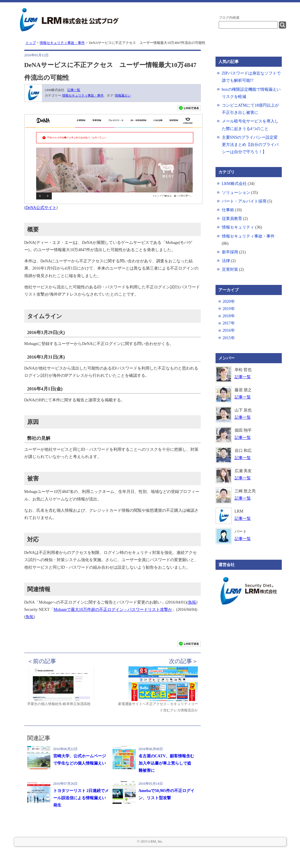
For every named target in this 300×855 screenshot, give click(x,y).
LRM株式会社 (234, 183)
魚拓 (192, 602)
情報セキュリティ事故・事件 (83, 95)
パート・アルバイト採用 (244, 201)
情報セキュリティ (238, 227)
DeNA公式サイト (40, 207)
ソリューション (236, 192)
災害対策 (230, 269)
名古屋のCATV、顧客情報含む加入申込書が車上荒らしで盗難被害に (166, 763)
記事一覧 (73, 90)
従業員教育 (232, 218)
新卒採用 (230, 252)
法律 (226, 261)
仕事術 (228, 210)
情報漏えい (123, 95)
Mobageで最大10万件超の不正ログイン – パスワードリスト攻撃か (113, 609)
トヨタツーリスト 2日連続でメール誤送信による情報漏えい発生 (81, 798)
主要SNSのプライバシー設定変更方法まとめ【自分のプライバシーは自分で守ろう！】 (250, 144)
